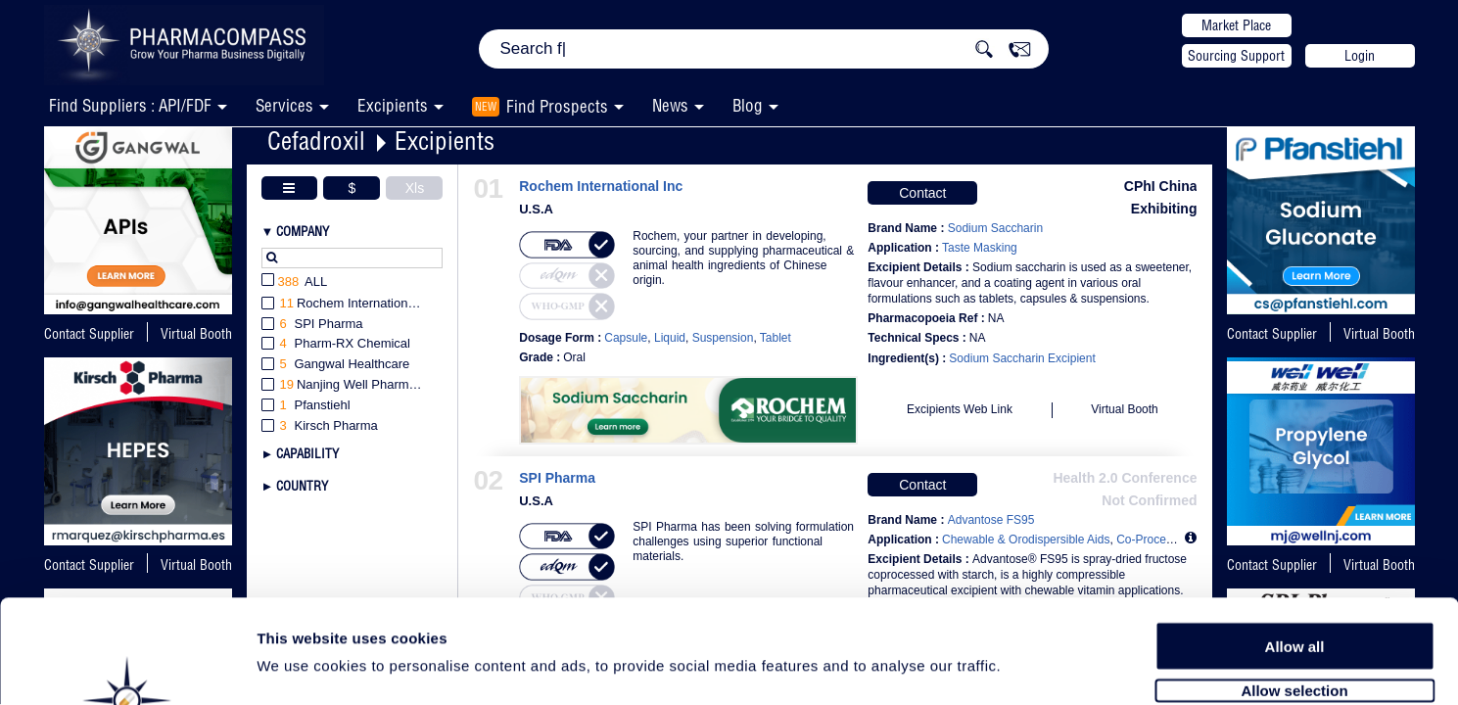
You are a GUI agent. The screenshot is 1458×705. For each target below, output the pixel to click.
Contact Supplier (89, 334)
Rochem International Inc (600, 186)
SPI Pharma (557, 478)
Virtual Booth (1379, 334)
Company (302, 231)
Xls (414, 188)
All (294, 282)
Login (1359, 56)
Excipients (444, 140)
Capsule (625, 338)
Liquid (669, 338)
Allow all (1295, 541)
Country (302, 486)
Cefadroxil (316, 140)
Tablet (775, 338)
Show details (1027, 667)
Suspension (723, 338)
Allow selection (1294, 585)
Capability (307, 453)
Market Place (1236, 25)
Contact (922, 193)
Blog (747, 105)
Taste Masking (979, 248)
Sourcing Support (1236, 56)
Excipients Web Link (959, 409)
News (670, 105)
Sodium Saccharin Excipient (1022, 358)
